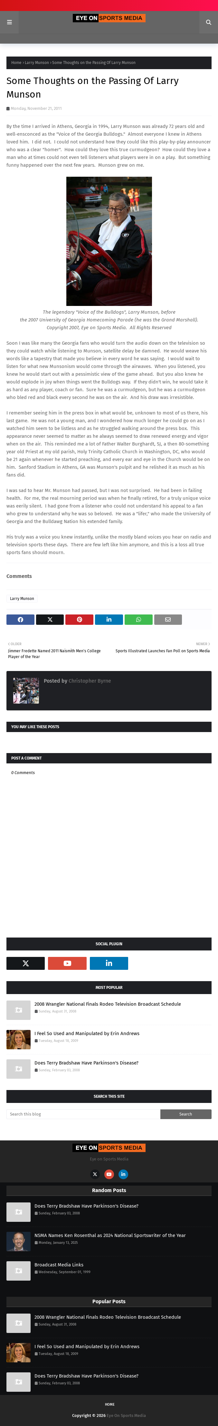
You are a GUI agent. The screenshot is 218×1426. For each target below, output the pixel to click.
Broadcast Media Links (58, 1265)
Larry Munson (37, 62)
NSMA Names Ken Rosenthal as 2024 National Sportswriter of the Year (110, 1235)
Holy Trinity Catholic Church (107, 452)
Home (16, 62)
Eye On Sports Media (126, 1415)
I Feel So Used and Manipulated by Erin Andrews (86, 1033)
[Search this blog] (83, 1114)
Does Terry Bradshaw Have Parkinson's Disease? (86, 1063)
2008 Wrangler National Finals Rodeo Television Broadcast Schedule (107, 1004)
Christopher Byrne (89, 681)
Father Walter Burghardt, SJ (131, 444)
